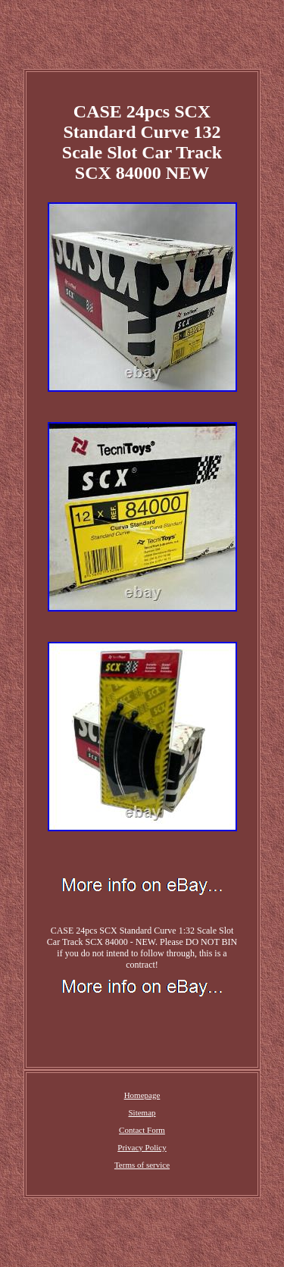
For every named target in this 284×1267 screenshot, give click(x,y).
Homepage (142, 1095)
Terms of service (142, 1164)
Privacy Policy (141, 1147)
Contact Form (142, 1129)
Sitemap (141, 1112)
